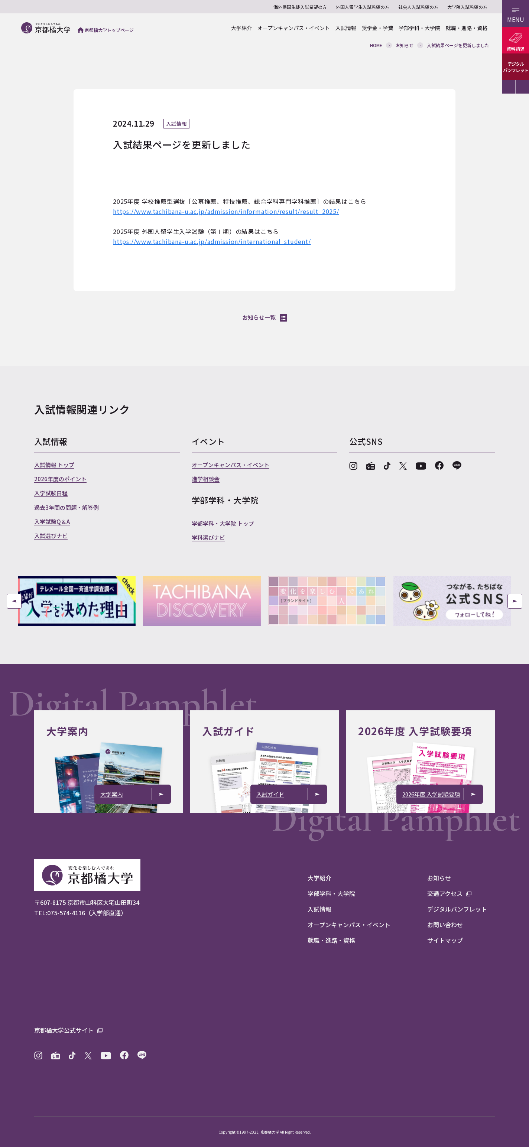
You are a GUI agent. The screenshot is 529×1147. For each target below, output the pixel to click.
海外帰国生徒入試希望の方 (300, 7)
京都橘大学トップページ (106, 30)
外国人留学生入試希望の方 (362, 7)
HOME (376, 45)
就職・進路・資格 (466, 28)
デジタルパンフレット (515, 67)
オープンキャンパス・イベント (293, 28)
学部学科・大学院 (419, 28)
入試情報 (345, 28)
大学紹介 (241, 28)
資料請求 (516, 48)
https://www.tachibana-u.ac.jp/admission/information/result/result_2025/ (226, 211)
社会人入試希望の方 (418, 7)
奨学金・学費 (377, 28)
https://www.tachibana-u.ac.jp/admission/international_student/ (212, 241)
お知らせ (404, 45)
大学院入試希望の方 (467, 7)
